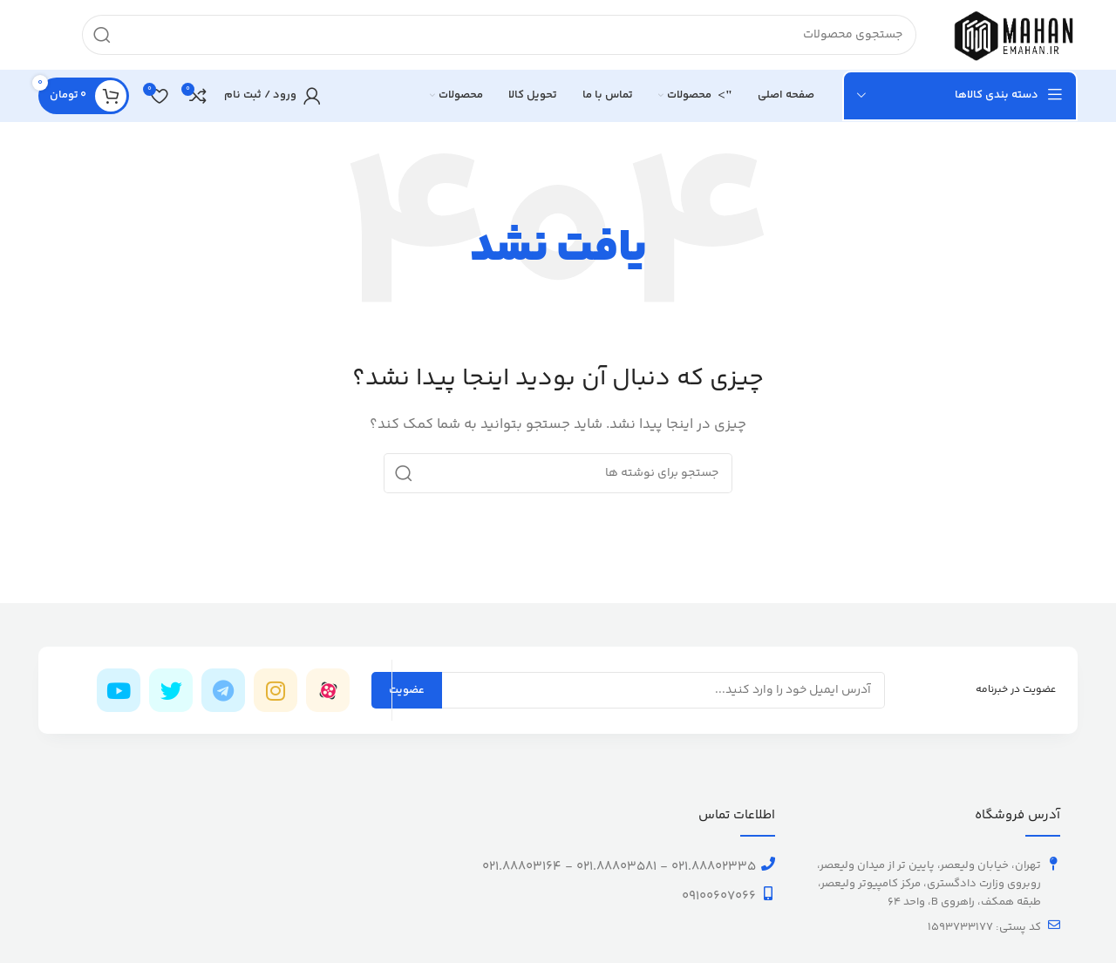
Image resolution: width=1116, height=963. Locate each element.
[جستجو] (499, 35)
